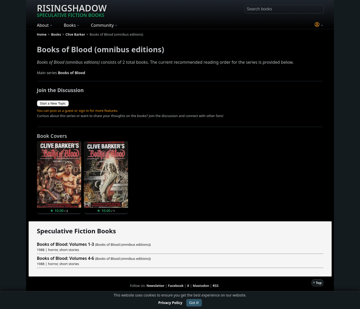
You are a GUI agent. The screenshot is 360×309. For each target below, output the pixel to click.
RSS (215, 285)
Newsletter (156, 285)
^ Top (317, 282)
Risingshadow (72, 10)
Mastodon (201, 285)
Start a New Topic (53, 103)
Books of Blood (71, 72)
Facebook (176, 285)
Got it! (194, 303)
